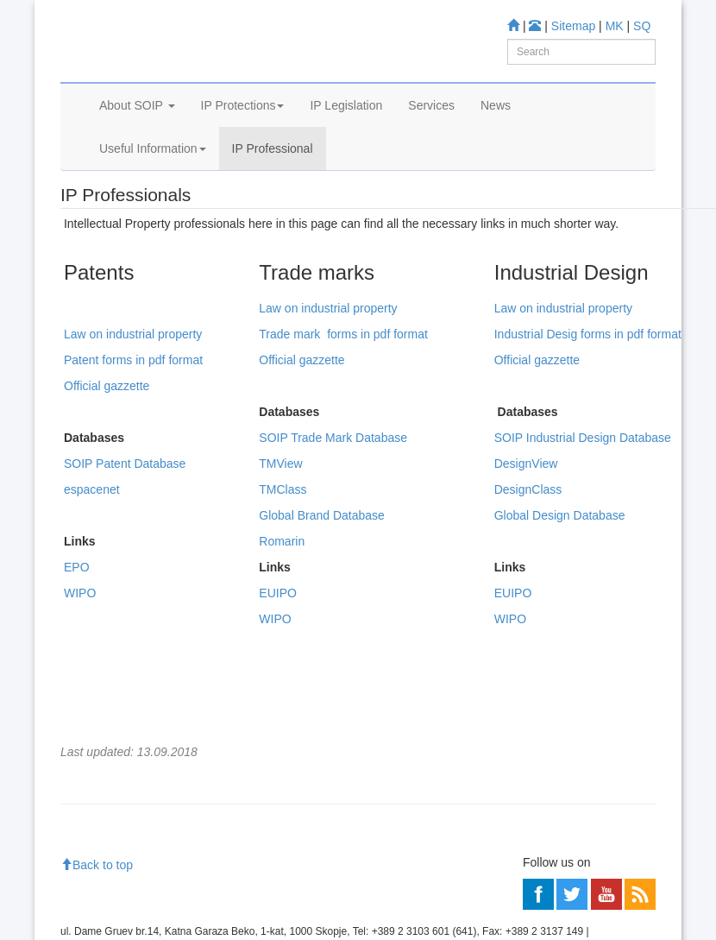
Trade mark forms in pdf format (343, 413)
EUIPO (278, 672)
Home (87, 242)
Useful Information (152, 197)
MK (615, 26)
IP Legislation (346, 154)
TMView (280, 543)
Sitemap (573, 26)
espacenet (92, 569)
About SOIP (137, 154)
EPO (77, 646)
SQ (641, 26)
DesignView (526, 543)
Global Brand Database (322, 595)
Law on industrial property (133, 413)
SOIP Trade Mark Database (333, 517)
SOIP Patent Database (124, 543)
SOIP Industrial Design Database (582, 517)
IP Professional (272, 197)
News (495, 154)
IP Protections (243, 154)
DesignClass (528, 569)
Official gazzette (106, 465)
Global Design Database (559, 595)
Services (431, 154)
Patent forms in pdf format (133, 439)
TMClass (282, 569)
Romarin (282, 621)
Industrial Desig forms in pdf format (587, 413)
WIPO (80, 672)
